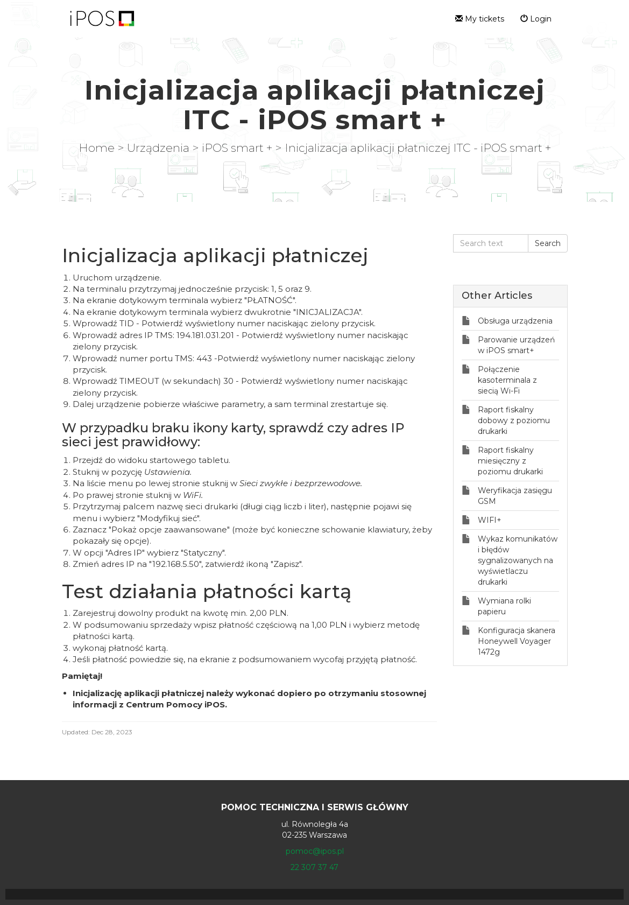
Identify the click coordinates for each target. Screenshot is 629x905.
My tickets (479, 19)
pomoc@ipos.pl (315, 851)
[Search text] (490, 243)
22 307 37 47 (314, 867)
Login (536, 19)
